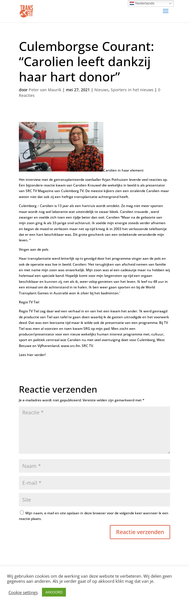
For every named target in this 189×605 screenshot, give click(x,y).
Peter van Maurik (45, 89)
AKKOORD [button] (54, 592)
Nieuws (101, 89)
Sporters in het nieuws (132, 89)
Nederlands (142, 3)
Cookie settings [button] (23, 592)
